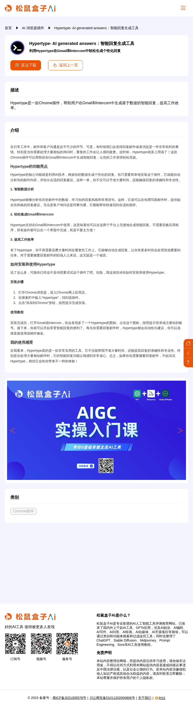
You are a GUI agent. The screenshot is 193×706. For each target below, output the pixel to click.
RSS (160, 698)
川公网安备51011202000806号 (112, 698)
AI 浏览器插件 (33, 28)
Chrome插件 (23, 511)
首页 (9, 28)
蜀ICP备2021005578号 (69, 698)
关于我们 (144, 698)
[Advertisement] (96, 561)
